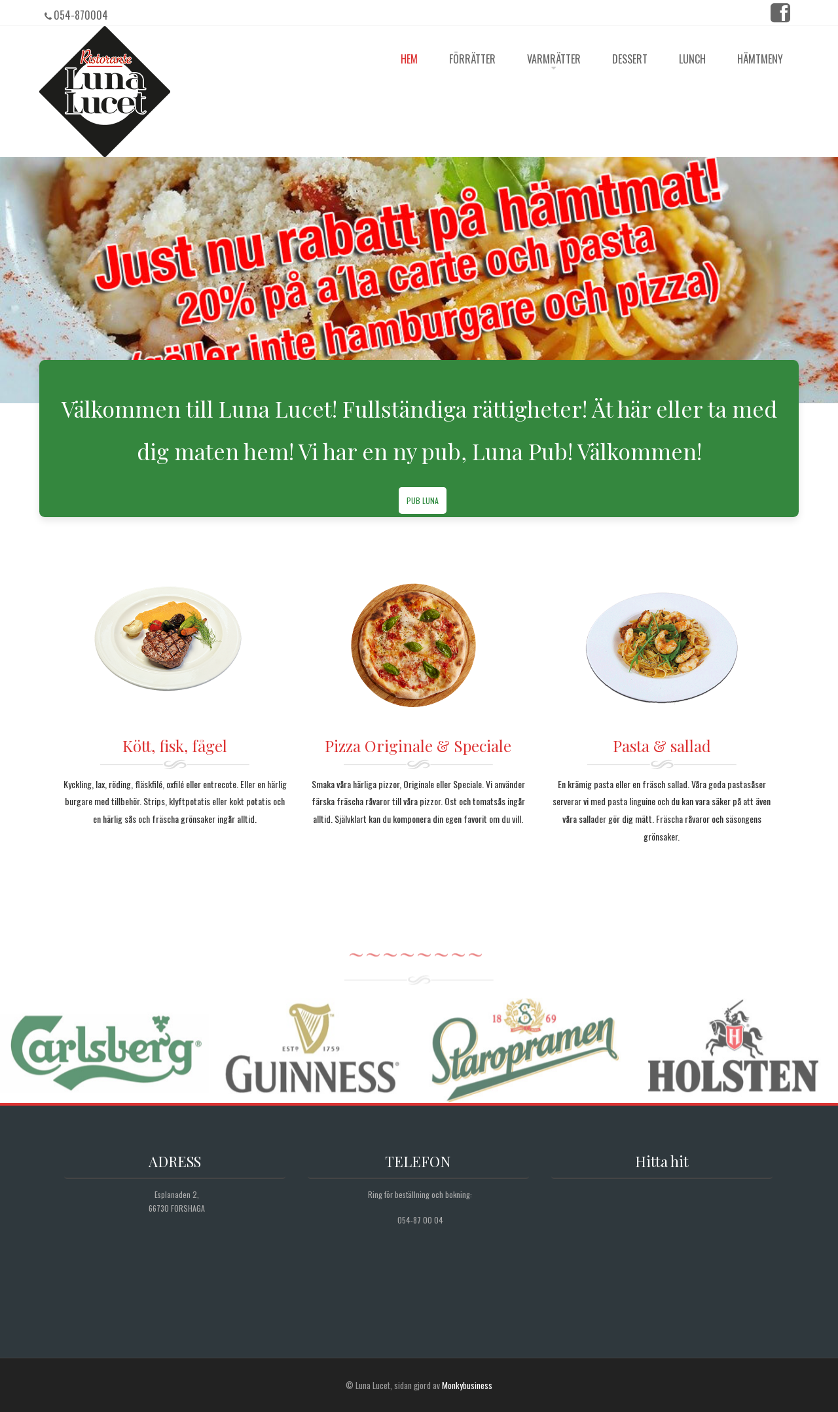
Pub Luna (423, 500)
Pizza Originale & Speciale (418, 745)
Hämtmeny (760, 59)
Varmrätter (554, 59)
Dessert (629, 59)
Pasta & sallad (662, 745)
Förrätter (472, 59)
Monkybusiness (467, 1385)
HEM (409, 59)
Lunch (692, 59)
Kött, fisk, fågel (174, 745)
